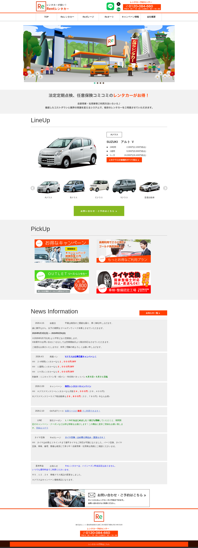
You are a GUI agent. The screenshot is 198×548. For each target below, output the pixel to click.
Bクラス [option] (73, 188)
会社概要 (151, 17)
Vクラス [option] (124, 188)
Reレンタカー (67, 17)
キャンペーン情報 (130, 17)
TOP (46, 17)
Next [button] (165, 188)
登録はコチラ (42, 428)
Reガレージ (88, 17)
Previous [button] (32, 188)
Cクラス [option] (99, 188)
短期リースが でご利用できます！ (82, 411)
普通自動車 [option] (149, 188)
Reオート (109, 17)
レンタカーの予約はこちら (99, 544)
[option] (99, 150)
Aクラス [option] (48, 188)
